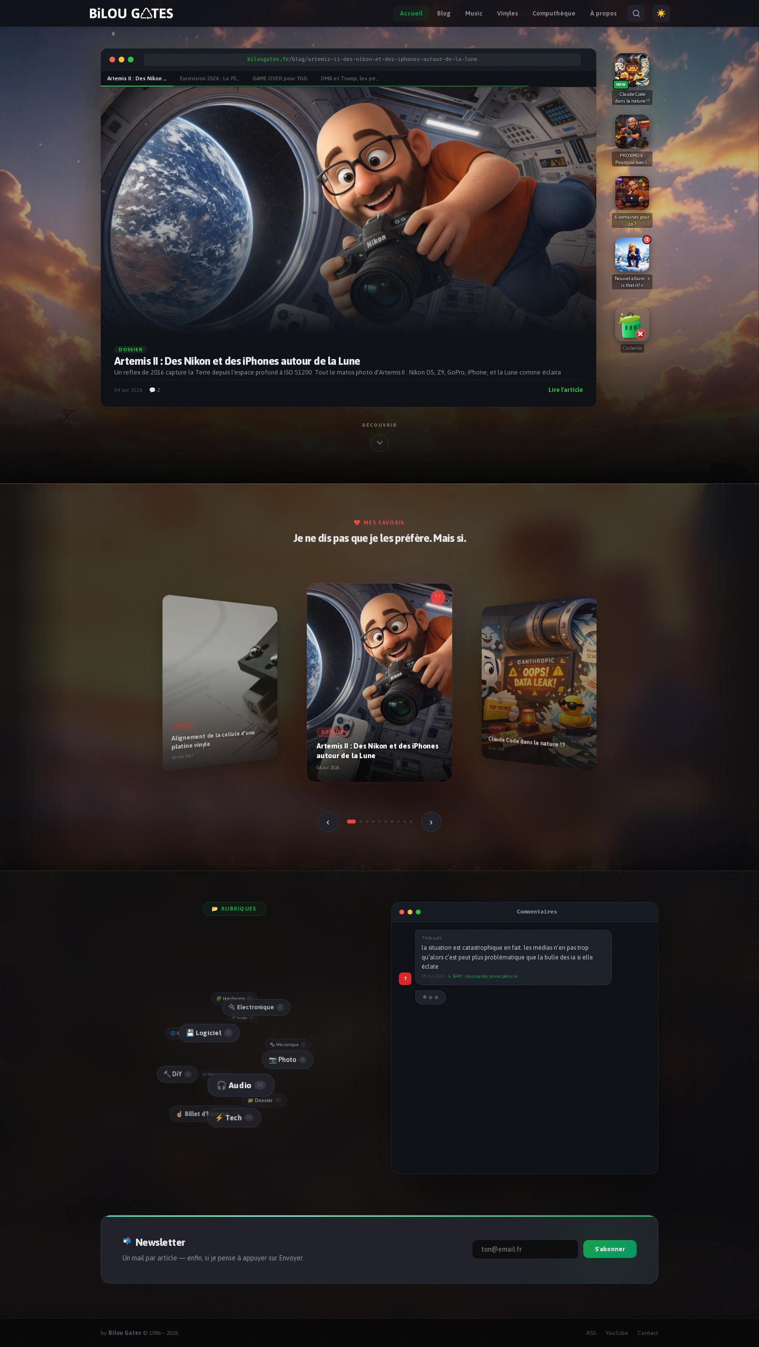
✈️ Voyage (243, 1018)
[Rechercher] (636, 13)
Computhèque (554, 13)
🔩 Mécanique (288, 1044)
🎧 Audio (240, 1085)
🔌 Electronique (256, 1007)
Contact (648, 1333)
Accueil (411, 13)
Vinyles (507, 13)
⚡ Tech (234, 1118)
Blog (444, 13)
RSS (591, 1333)
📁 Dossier (265, 1100)
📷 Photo (287, 1059)
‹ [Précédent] (328, 821)
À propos (603, 13)
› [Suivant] (431, 821)
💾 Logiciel (208, 1033)
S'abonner (610, 1249)
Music (474, 13)
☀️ (661, 13)
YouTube (617, 1333)
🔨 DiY (177, 1074)
